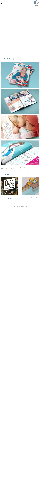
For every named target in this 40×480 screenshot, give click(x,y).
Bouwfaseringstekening (30, 151)
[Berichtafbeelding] (9, 140)
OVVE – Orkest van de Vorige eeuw (9, 151)
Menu (3, 3)
